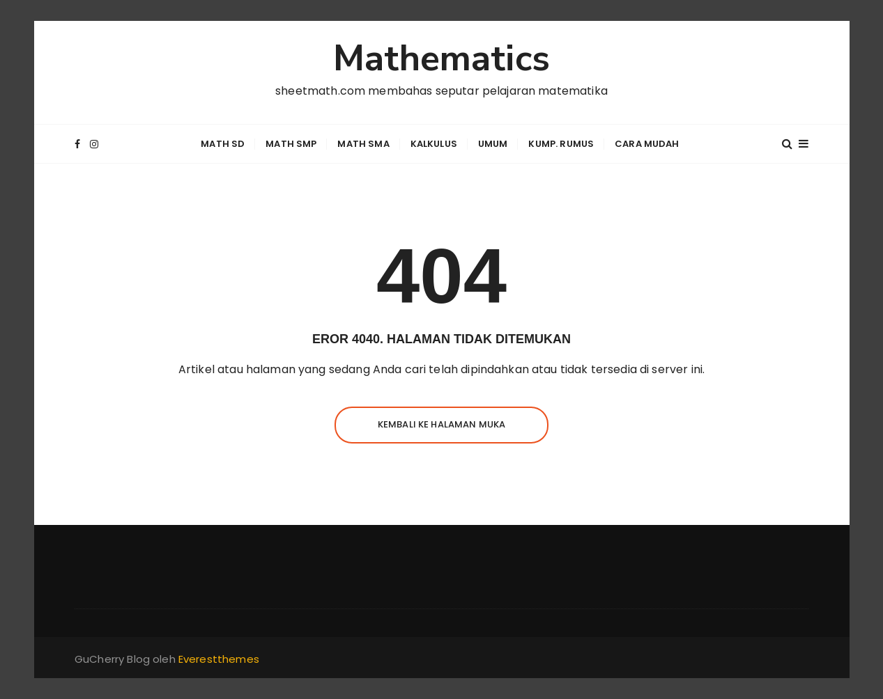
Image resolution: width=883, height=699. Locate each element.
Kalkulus (433, 143)
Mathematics (441, 58)
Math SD (223, 143)
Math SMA (363, 143)
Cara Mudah (647, 143)
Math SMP (291, 143)
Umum (493, 143)
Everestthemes (218, 659)
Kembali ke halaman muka (441, 424)
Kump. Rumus (561, 143)
